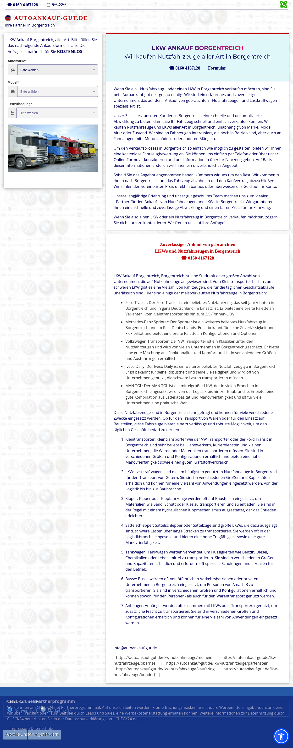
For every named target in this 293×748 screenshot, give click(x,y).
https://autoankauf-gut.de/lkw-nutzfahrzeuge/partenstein (217, 663)
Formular (217, 68)
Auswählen (15, 734)
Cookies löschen (44, 734)
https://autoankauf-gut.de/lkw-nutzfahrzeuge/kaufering (165, 669)
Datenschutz (229, 723)
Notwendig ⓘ (26, 710)
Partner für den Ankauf (137, 201)
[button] (281, 736)
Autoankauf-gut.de (139, 94)
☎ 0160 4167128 (197, 257)
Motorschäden (158, 138)
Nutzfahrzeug (152, 89)
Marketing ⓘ (59, 710)
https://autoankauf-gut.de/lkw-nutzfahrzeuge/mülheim (165, 657)
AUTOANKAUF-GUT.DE (51, 18)
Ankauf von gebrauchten (187, 100)
